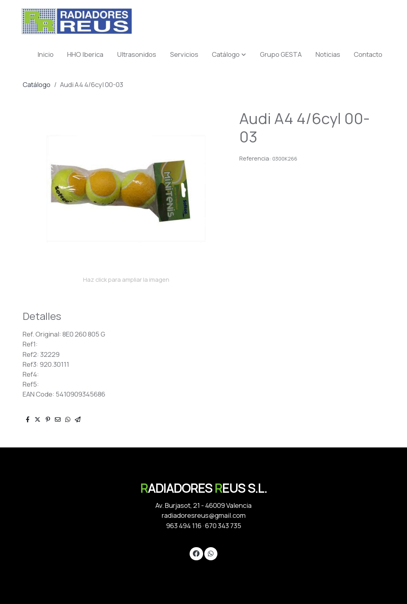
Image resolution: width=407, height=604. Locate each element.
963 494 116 (184, 525)
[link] (76, 21)
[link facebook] (196, 553)
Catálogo (36, 84)
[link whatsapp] (210, 553)
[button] (229, 54)
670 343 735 (223, 525)
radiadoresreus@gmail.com (204, 515)
